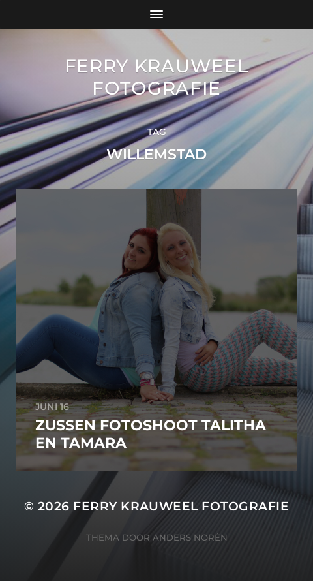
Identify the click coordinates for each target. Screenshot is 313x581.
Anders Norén (190, 537)
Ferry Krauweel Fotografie (157, 77)
